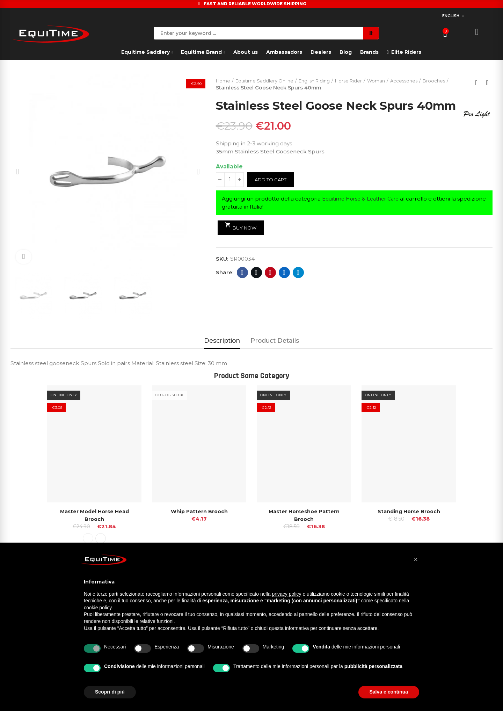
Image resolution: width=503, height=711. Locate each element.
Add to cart (272, 194)
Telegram (298, 286)
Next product (487, 83)
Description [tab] (222, 340)
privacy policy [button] (286, 594)
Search (371, 33)
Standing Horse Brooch (408, 511)
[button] (415, 559)
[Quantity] (230, 194)
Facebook (242, 286)
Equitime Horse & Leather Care (364, 213)
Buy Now (242, 240)
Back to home (478, 83)
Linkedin (284, 286)
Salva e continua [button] (389, 692)
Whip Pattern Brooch (199, 511)
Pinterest (270, 286)
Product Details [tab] (274, 340)
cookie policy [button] (97, 607)
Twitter (256, 286)
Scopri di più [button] (110, 692)
